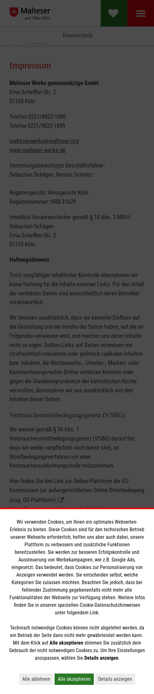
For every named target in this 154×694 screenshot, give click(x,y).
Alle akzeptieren (74, 679)
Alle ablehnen (36, 679)
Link (94, 613)
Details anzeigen (115, 679)
